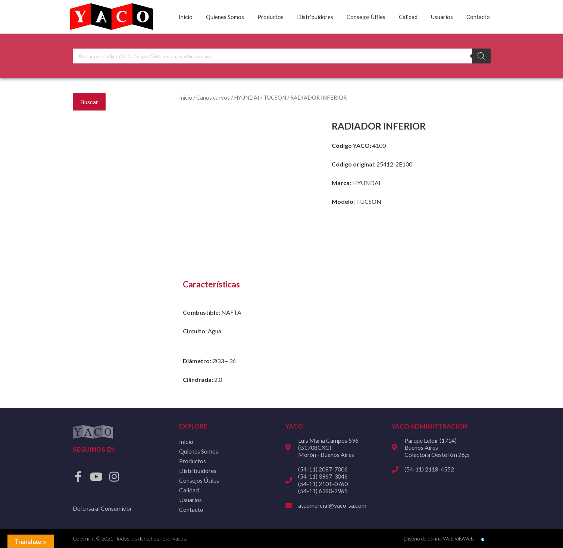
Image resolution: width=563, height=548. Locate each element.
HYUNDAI (246, 97)
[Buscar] (481, 56)
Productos (270, 16)
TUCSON (274, 97)
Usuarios (442, 16)
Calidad (408, 16)
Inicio (186, 16)
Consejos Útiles (366, 16)
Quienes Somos (225, 16)
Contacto (478, 16)
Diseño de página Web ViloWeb (438, 538)
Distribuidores (315, 16)
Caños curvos (213, 97)
